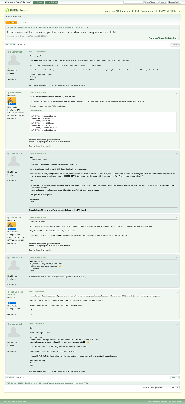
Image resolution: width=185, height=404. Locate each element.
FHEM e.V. (175, 11)
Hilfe (148, 401)
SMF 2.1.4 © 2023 (9, 401)
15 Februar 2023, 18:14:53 (37, 92)
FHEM (135, 11)
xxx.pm (54, 340)
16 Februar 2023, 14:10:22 (37, 257)
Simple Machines (21, 401)
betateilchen (15, 93)
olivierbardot (16, 52)
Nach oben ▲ (177, 401)
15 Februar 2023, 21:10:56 (37, 153)
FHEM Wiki (162, 11)
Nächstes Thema (171, 38)
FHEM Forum (19, 10)
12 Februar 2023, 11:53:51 (37, 52)
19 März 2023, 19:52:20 (36, 292)
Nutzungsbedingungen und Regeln (161, 401)
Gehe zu (146, 388)
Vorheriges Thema (156, 38)
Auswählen (38, 111)
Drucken (175, 45)
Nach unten (10, 44)
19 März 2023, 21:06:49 (36, 324)
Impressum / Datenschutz (117, 11)
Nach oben (10, 377)
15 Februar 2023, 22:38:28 (37, 217)
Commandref (147, 11)
